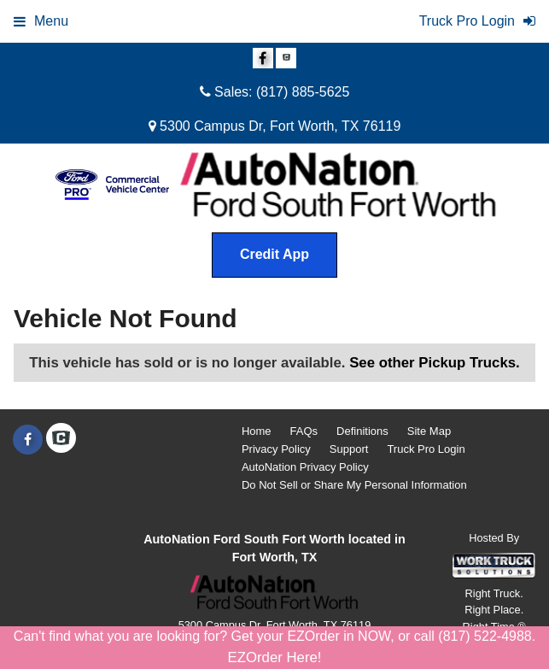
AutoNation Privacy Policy (305, 467)
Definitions (362, 431)
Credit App (274, 254)
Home (257, 431)
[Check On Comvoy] (286, 59)
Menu (41, 21)
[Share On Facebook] (263, 59)
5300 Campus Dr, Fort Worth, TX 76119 (275, 126)
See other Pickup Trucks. (434, 363)
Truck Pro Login (425, 449)
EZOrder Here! (274, 657)
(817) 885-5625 (302, 92)
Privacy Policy (276, 449)
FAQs (304, 431)
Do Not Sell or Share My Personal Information (354, 484)
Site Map (429, 431)
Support (349, 449)
